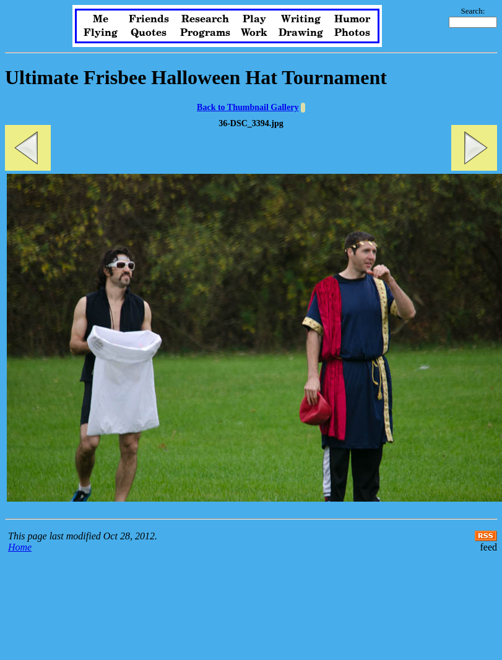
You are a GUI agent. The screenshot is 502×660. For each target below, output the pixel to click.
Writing (301, 19)
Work (254, 33)
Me (100, 19)
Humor (352, 19)
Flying (101, 33)
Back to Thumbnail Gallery (247, 107)
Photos (352, 33)
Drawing (301, 33)
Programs (205, 33)
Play (254, 19)
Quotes (149, 33)
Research (205, 19)
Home (20, 547)
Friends (149, 19)
